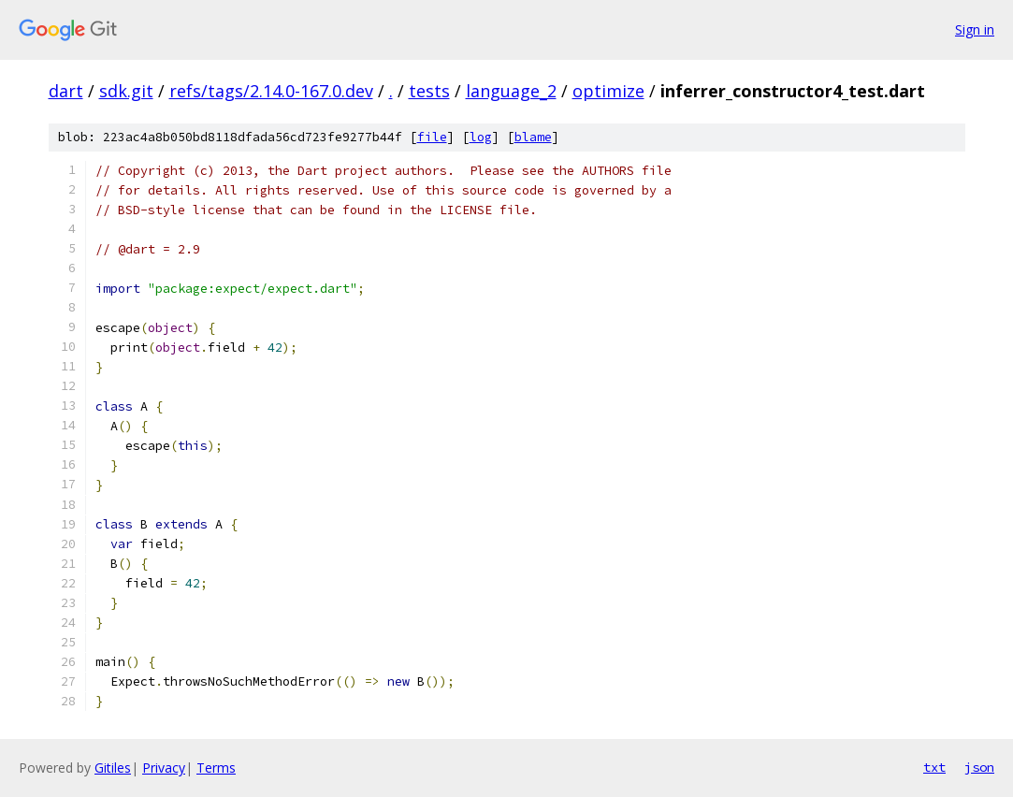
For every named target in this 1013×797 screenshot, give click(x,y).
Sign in (974, 29)
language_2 (511, 91)
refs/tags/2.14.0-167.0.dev (271, 91)
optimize (608, 91)
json (979, 767)
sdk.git (126, 91)
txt (934, 767)
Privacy (163, 767)
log (481, 137)
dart (66, 91)
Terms (216, 767)
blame (533, 137)
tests (429, 91)
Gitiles (112, 767)
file (432, 137)
